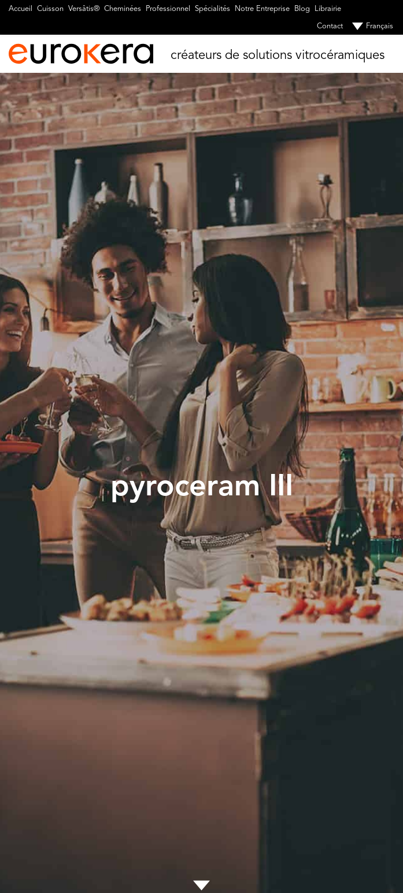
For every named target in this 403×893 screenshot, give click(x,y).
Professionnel (168, 8)
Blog (302, 8)
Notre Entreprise (262, 8)
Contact (330, 26)
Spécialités (212, 8)
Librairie (328, 8)
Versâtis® (83, 8)
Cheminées (122, 8)
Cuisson (50, 8)
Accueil (20, 8)
